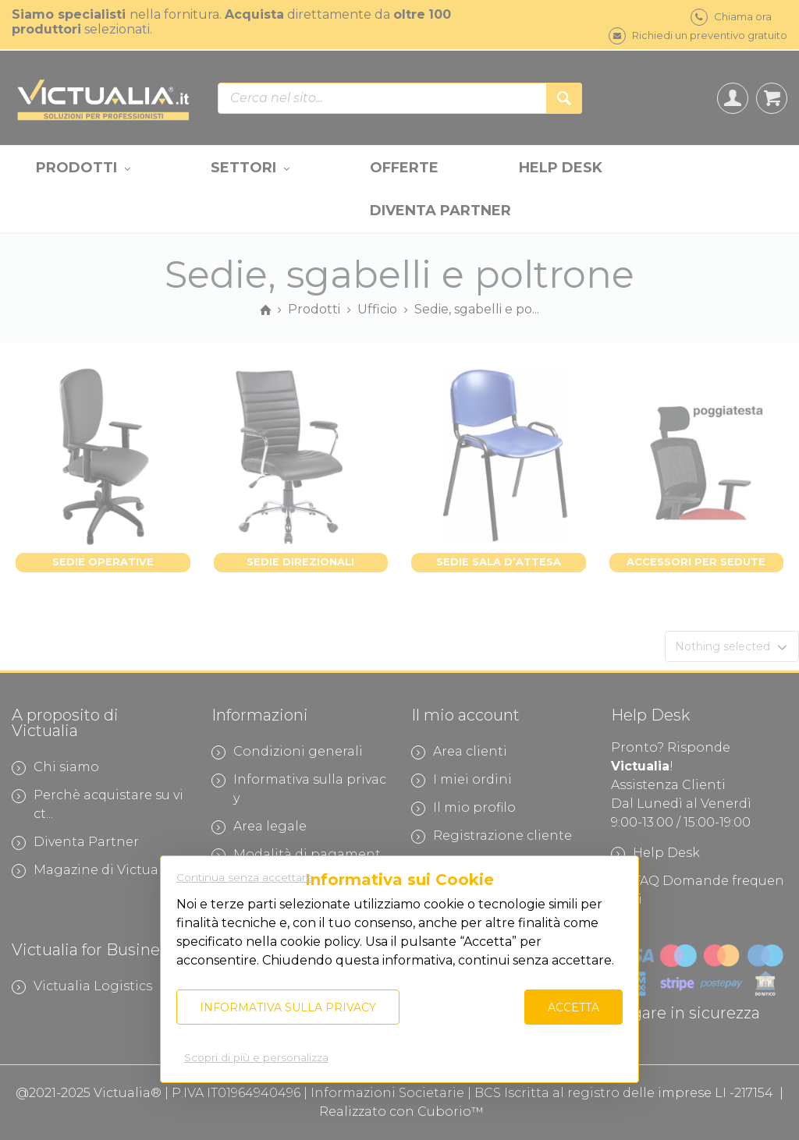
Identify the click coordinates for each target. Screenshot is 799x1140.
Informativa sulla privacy (288, 1007)
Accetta (573, 1007)
